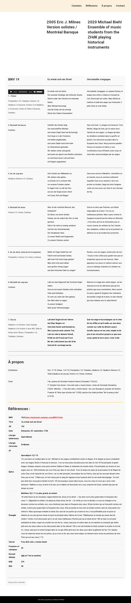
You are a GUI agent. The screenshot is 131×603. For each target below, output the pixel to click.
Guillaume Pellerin (58, 599)
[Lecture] (11, 92)
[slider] (23, 91)
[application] (26, 92)
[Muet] (35, 92)
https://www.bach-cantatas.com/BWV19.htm (44, 417)
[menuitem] (76, 5)
